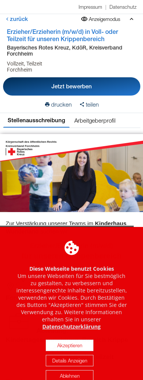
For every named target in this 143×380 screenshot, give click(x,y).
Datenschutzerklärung (71, 333)
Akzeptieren (69, 353)
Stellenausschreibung (36, 120)
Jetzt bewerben (71, 86)
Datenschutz (123, 7)
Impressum (90, 7)
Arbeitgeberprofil (95, 120)
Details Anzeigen (69, 368)
